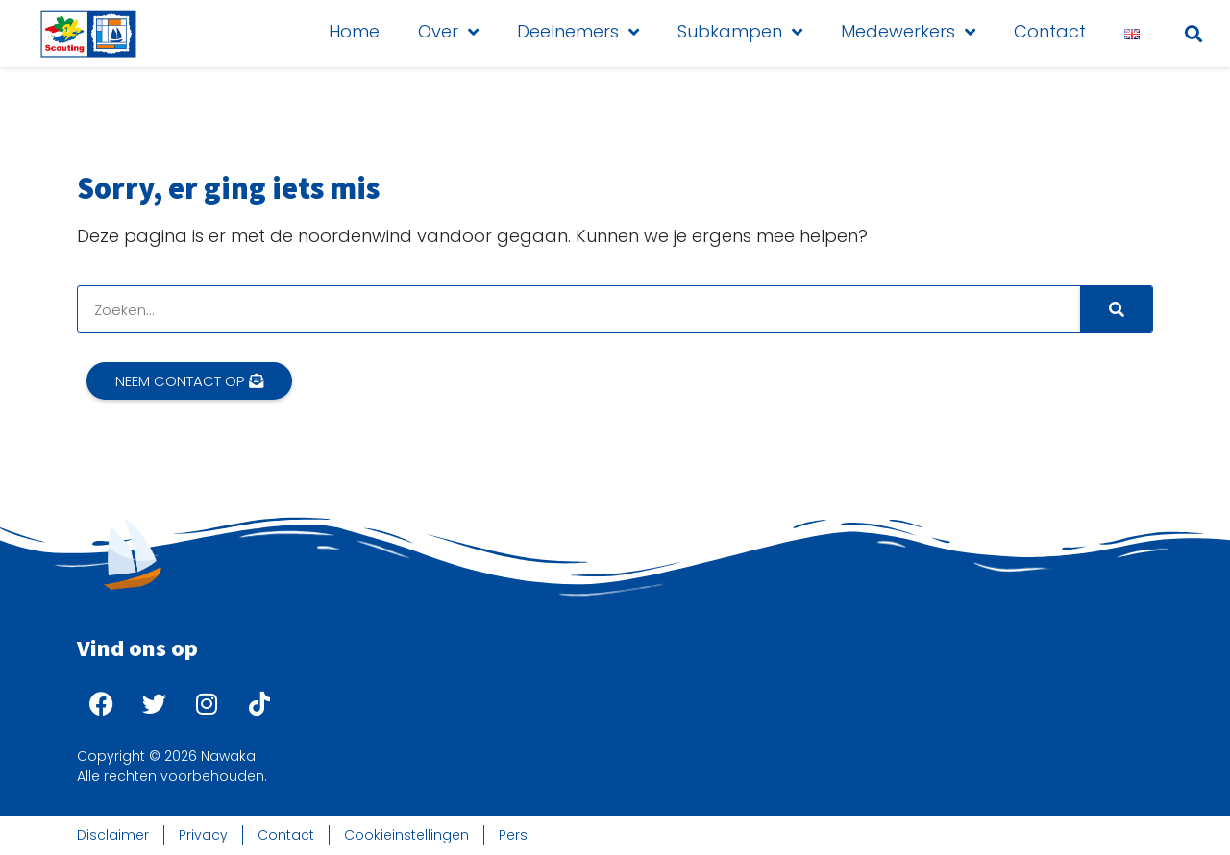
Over (448, 31)
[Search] (1116, 309)
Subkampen (739, 31)
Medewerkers (908, 31)
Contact (1050, 31)
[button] (1194, 33)
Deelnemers (578, 31)
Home (354, 31)
